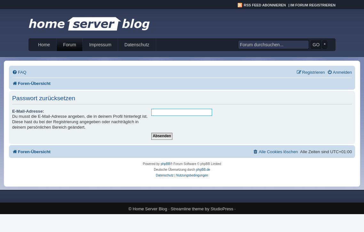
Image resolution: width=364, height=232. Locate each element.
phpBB (165, 164)
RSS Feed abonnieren (265, 5)
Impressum (100, 44)
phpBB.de (203, 169)
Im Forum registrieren (313, 5)
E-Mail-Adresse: (28, 111)
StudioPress (221, 208)
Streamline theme (187, 208)
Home (44, 44)
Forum (69, 44)
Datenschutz (136, 44)
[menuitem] (19, 72)
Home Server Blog (150, 208)
